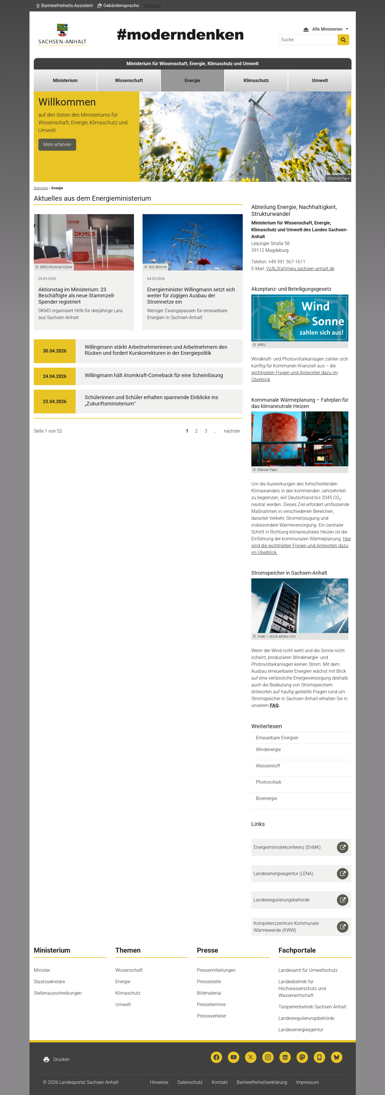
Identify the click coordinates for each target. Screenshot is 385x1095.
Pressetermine (211, 1004)
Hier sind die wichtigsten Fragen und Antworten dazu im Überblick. (301, 545)
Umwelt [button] (320, 80)
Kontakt (220, 1082)
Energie (122, 981)
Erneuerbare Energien (277, 737)
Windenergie (268, 749)
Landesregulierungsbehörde (306, 1018)
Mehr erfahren (57, 144)
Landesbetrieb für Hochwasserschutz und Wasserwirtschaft (302, 988)
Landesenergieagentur (301, 1029)
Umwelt (123, 1004)
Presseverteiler (211, 1016)
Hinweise (159, 1082)
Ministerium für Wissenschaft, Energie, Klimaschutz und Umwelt (192, 63)
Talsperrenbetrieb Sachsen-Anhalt (312, 1007)
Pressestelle (209, 981)
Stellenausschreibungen (58, 993)
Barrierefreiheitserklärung (262, 1082)
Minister (42, 970)
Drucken (56, 1059)
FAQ (274, 705)
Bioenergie (266, 798)
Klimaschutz (128, 993)
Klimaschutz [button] (256, 80)
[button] (64, 5)
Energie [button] (192, 80)
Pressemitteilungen (216, 970)
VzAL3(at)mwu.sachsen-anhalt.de (300, 268)
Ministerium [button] (65, 80)
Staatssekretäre (49, 981)
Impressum (307, 1082)
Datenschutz (190, 1082)
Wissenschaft (129, 970)
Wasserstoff (268, 766)
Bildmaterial (209, 993)
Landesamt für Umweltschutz (308, 970)
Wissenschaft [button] (129, 80)
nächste (232, 431)
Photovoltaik (268, 782)
